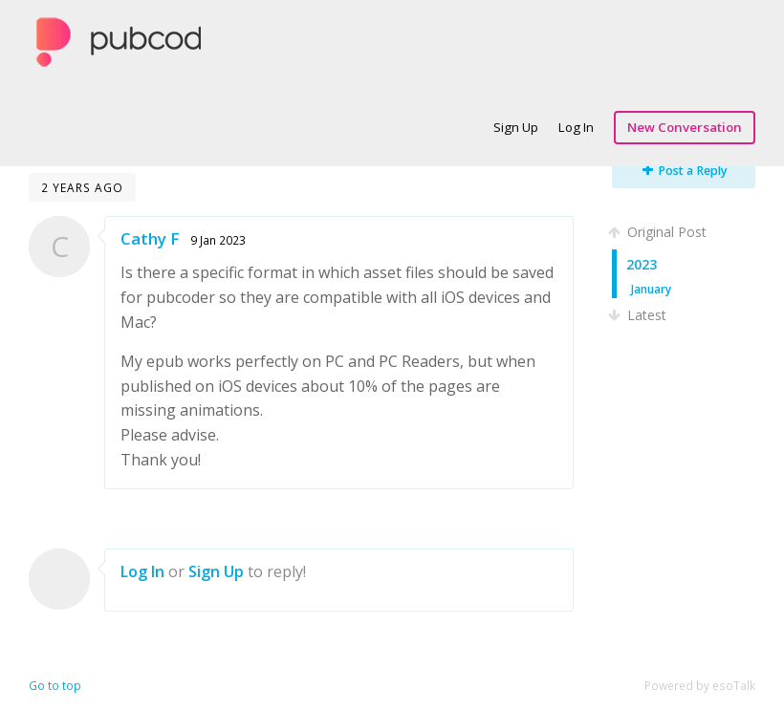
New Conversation (684, 127)
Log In (576, 127)
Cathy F (150, 238)
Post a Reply (685, 170)
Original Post (659, 232)
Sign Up (515, 127)
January (651, 288)
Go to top (55, 686)
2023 (641, 264)
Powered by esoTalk (699, 686)
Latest (639, 315)
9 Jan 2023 (218, 240)
